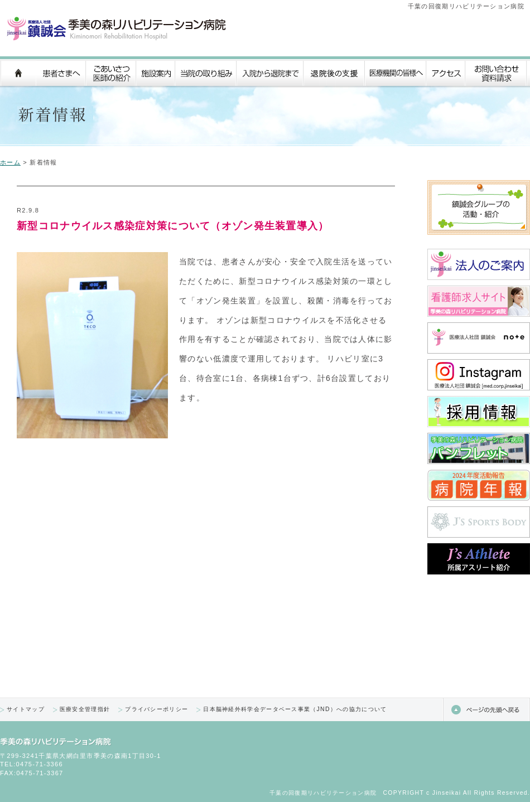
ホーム (10, 162)
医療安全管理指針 (85, 709)
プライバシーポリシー (156, 709)
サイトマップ (26, 709)
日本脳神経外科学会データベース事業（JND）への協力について (295, 709)
